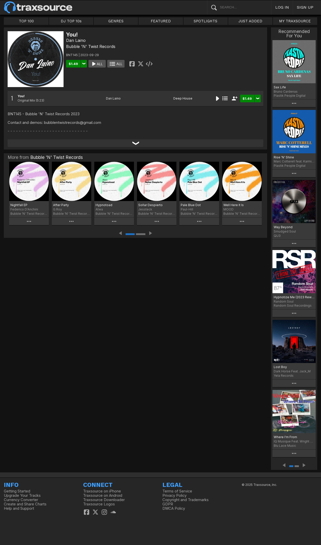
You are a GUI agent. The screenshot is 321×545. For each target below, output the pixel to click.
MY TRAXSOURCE (295, 21)
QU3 (277, 236)
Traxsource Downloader (104, 500)
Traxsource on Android (102, 495)
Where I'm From (285, 437)
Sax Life (280, 87)
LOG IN (282, 7)
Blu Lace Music (285, 446)
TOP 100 (26, 21)
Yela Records (284, 375)
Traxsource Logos (99, 504)
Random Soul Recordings (293, 305)
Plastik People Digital (289, 95)
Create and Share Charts (25, 504)
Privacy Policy (174, 495)
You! (21, 96)
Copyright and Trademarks (185, 500)
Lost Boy (280, 367)
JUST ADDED (250, 21)
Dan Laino (76, 40)
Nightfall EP (18, 205)
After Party (61, 205)
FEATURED (161, 21)
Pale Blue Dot (191, 205)
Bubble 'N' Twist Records (90, 46)
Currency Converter (21, 500)
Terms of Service (177, 491)
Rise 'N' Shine (284, 157)
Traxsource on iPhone (102, 491)
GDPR (167, 504)
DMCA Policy (173, 508)
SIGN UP (305, 7)
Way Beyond (283, 227)
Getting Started (17, 491)
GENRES (116, 21)
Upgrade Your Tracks (22, 495)
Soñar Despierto (150, 205)
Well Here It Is (233, 205)
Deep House (182, 98)
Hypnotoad (104, 205)
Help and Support (19, 508)
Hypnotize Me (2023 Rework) (294, 297)
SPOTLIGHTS (205, 21)
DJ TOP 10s (71, 21)
